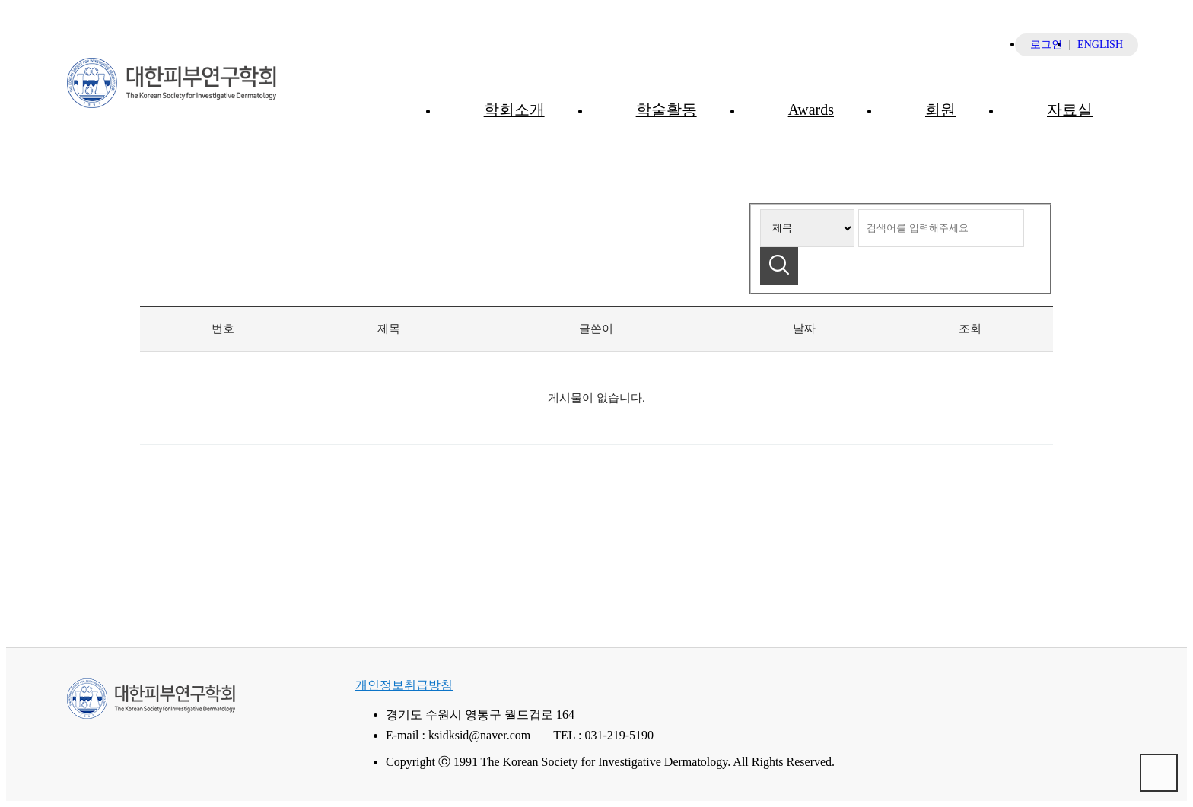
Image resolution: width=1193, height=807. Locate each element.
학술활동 (666, 109)
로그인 (1046, 44)
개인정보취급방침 (404, 685)
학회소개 (514, 109)
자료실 (1070, 109)
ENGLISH (1100, 44)
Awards (811, 109)
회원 (940, 109)
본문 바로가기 (6, 6)
